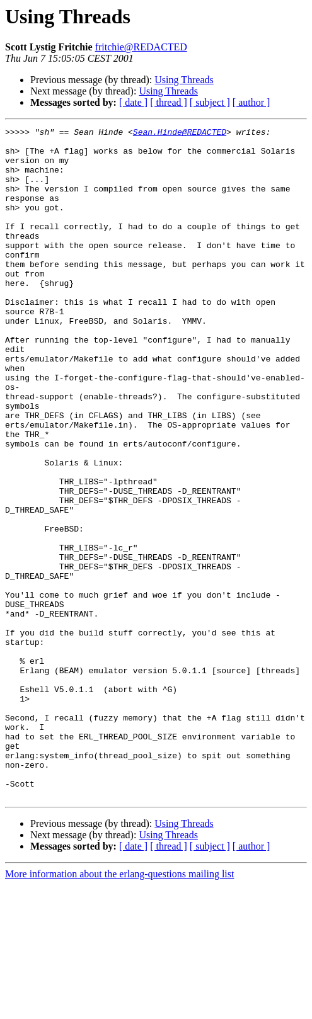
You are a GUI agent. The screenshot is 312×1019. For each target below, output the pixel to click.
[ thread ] (168, 102)
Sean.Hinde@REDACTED (179, 133)
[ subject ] (210, 102)
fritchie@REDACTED (141, 47)
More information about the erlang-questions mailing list (119, 1008)
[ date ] (133, 102)
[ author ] (251, 102)
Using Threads (183, 79)
